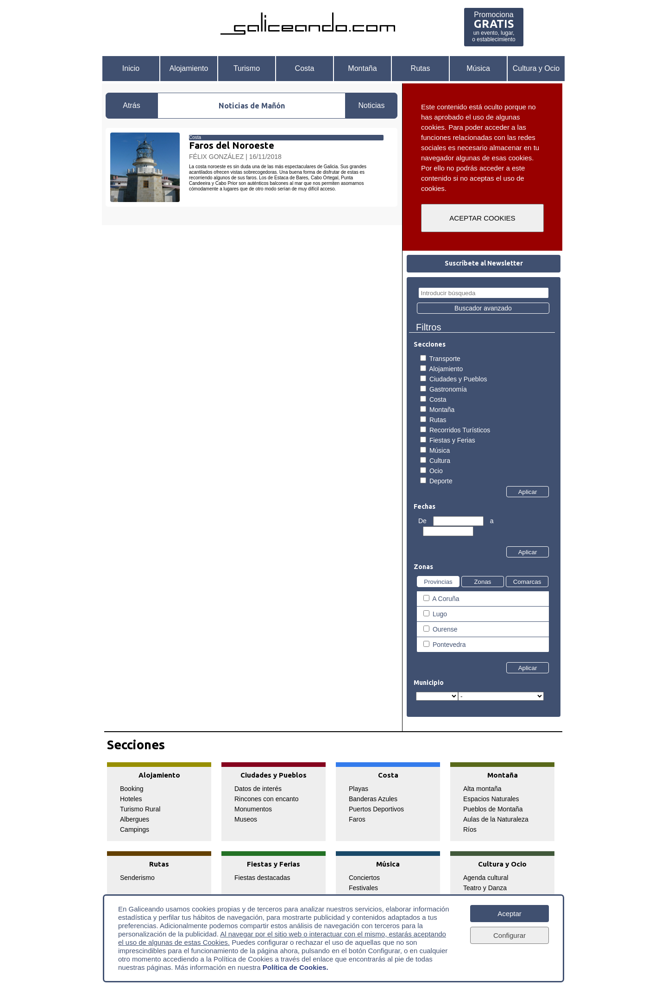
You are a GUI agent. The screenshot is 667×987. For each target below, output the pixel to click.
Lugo (440, 614)
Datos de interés (258, 788)
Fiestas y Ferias (452, 440)
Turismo (246, 68)
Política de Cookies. (295, 967)
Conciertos (364, 877)
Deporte (441, 481)
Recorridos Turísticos (459, 430)
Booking (132, 788)
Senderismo (137, 877)
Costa (305, 68)
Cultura (439, 460)
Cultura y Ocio (536, 68)
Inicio (130, 68)
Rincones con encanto (266, 799)
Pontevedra (449, 644)
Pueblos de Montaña (492, 809)
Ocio (436, 471)
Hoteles (131, 799)
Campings (134, 829)
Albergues (134, 819)
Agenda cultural (485, 877)
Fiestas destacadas (262, 877)
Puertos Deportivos (376, 809)
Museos (245, 819)
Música (478, 68)
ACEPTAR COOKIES (482, 218)
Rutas (420, 68)
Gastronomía (448, 389)
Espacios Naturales (491, 799)
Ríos (470, 829)
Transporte (444, 358)
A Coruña (445, 598)
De (423, 521)
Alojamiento (189, 68)
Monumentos (253, 809)
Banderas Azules (373, 799)
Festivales (363, 888)
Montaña (362, 68)
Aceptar (509, 913)
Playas (358, 788)
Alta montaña (482, 788)
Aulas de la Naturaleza (496, 819)
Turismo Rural (140, 809)
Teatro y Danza (485, 888)
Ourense (445, 629)
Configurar (509, 935)
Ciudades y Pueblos (458, 379)
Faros (357, 819)
